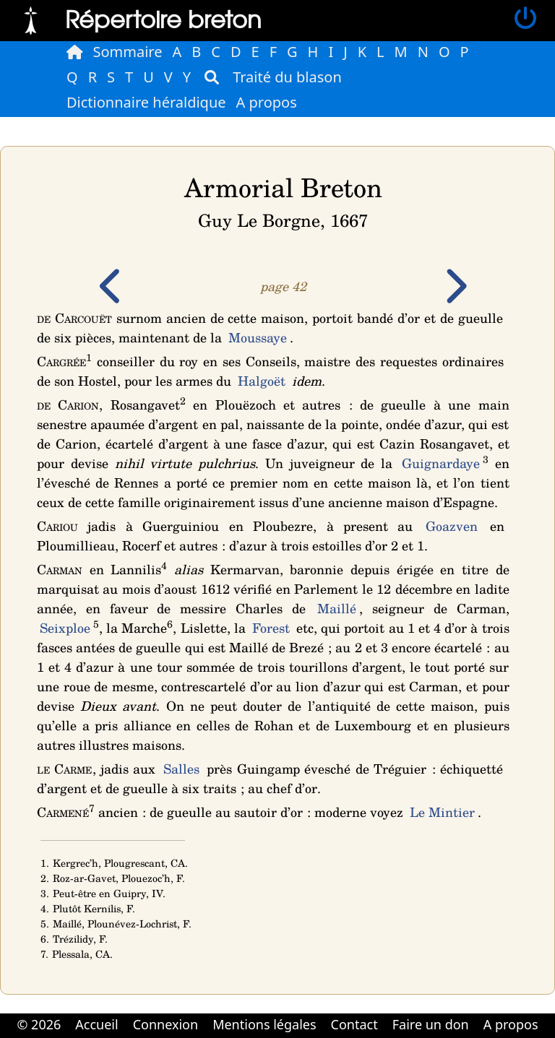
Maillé (336, 608)
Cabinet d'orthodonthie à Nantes (267, 1036)
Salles (181, 768)
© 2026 (39, 1024)
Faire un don (430, 1024)
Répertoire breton (163, 18)
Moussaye (257, 337)
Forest (271, 627)
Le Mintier (442, 812)
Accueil (96, 1024)
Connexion (166, 1024)
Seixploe (65, 627)
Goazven (452, 525)
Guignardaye (441, 463)
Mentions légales (264, 1024)
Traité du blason (287, 77)
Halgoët (261, 380)
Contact (354, 1024)
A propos (266, 102)
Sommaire (128, 51)
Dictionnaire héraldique (146, 102)
